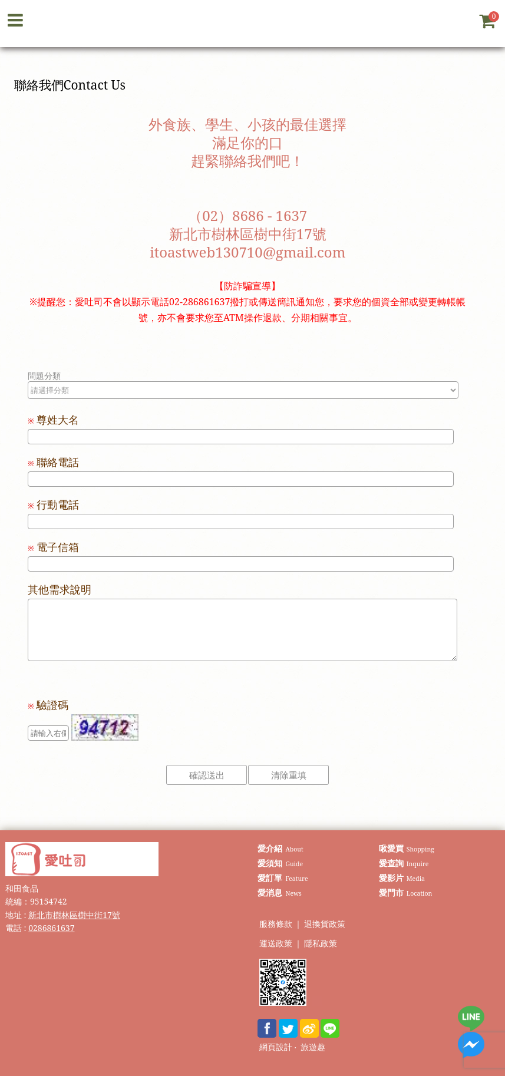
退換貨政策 (324, 924)
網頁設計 (275, 1047)
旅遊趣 (313, 1047)
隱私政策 (320, 944)
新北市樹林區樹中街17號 (74, 914)
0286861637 (51, 927)
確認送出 (207, 775)
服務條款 (275, 924)
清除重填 (288, 775)
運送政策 (275, 944)
